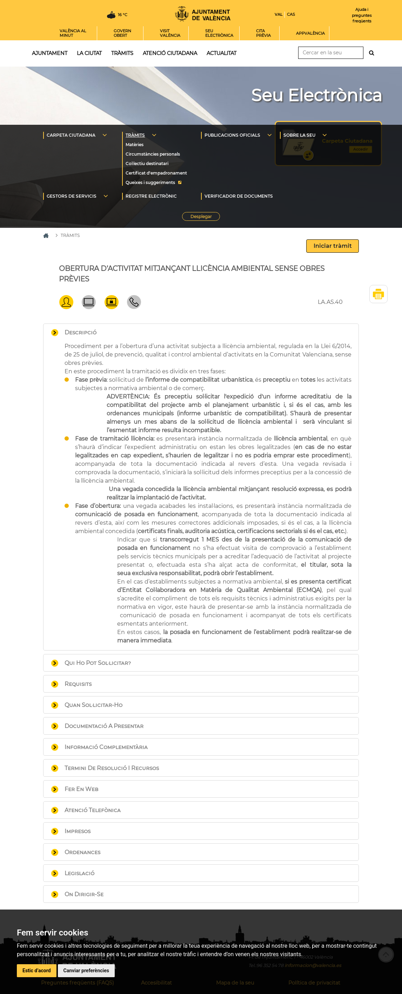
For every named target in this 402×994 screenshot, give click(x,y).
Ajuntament (49, 53)
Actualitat (221, 53)
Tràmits (122, 53)
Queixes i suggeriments (150, 182)
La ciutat (89, 53)
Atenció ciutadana (170, 53)
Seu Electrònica (316, 95)
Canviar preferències (86, 970)
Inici (202, 14)
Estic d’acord (36, 970)
